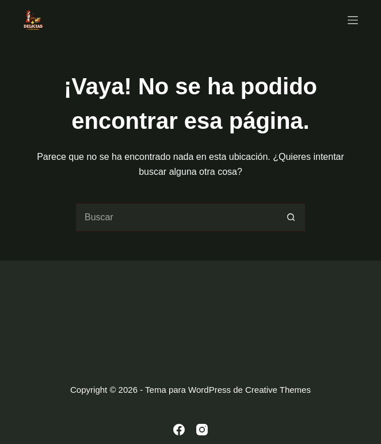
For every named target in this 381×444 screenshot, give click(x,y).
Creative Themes (278, 390)
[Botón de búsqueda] (291, 217)
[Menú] (353, 20)
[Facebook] (179, 429)
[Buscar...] (176, 217)
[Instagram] (202, 429)
